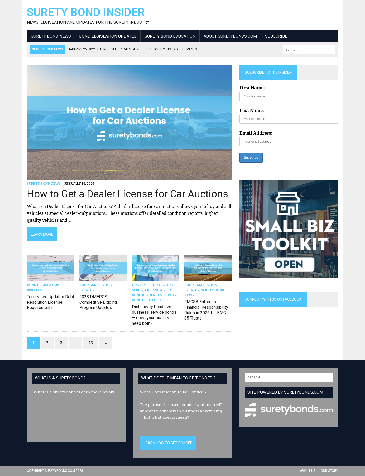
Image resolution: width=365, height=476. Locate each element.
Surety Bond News (51, 36)
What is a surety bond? (55, 392)
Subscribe (276, 36)
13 (90, 342)
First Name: (252, 87)
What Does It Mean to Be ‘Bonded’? (173, 392)
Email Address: (255, 133)
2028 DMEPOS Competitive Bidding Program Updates (98, 302)
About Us (307, 471)
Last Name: (251, 110)
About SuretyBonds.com (230, 36)
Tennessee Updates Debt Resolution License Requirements (50, 302)
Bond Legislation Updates (107, 36)
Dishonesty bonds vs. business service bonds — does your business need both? (154, 315)
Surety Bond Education (170, 36)
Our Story (329, 471)
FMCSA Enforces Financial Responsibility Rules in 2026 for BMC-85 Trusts (206, 310)
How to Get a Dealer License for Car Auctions (127, 194)
